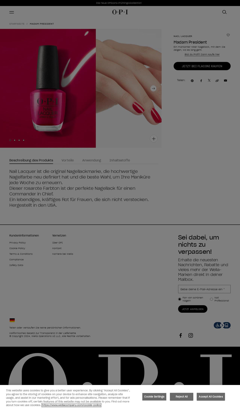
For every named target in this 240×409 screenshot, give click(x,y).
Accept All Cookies (211, 397)
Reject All (182, 397)
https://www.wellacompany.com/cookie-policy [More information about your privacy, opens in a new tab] (71, 405)
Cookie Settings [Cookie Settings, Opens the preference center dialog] (154, 397)
